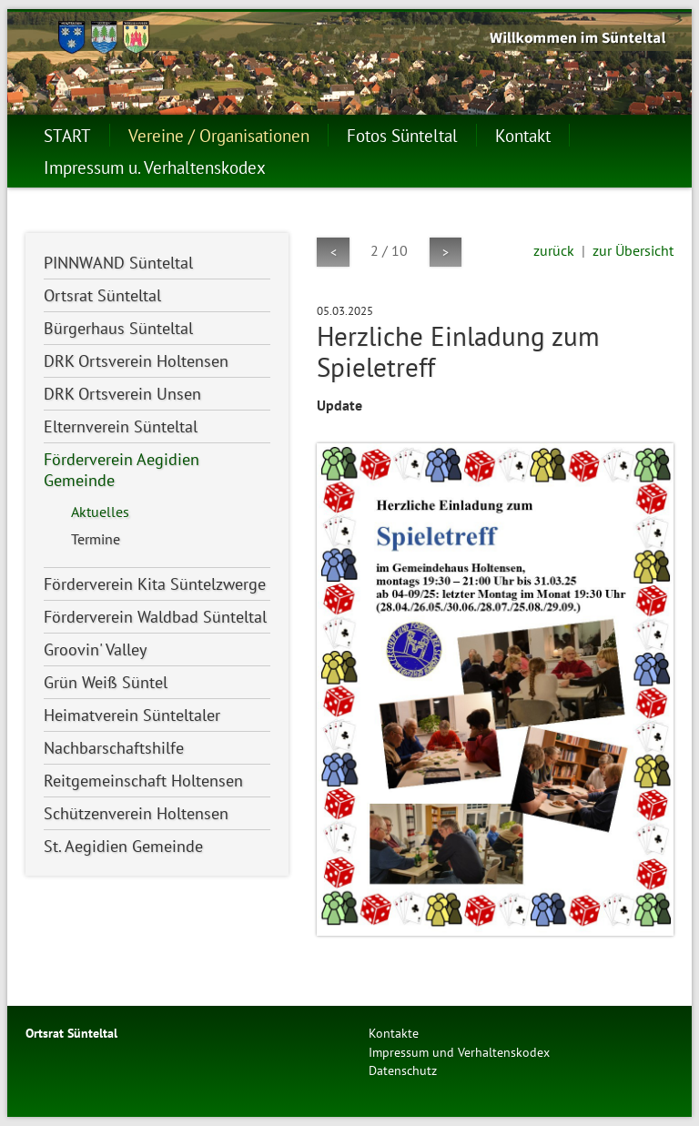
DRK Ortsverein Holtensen (136, 360)
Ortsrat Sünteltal (102, 295)
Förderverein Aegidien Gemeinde (121, 470)
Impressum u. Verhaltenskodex (155, 167)
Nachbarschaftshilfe (114, 747)
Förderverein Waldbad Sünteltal (155, 616)
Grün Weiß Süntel (105, 682)
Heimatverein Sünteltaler (132, 715)
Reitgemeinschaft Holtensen (143, 780)
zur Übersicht (633, 250)
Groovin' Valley (95, 649)
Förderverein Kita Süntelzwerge (155, 583)
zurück (553, 250)
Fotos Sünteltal (402, 135)
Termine (95, 539)
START (67, 135)
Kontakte (394, 1032)
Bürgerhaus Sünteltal (118, 328)
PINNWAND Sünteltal (118, 262)
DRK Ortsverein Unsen (122, 393)
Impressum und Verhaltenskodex (459, 1051)
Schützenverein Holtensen (136, 813)
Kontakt (523, 135)
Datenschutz (403, 1070)
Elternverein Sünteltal (121, 426)
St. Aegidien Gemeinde (123, 846)
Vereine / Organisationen (218, 135)
